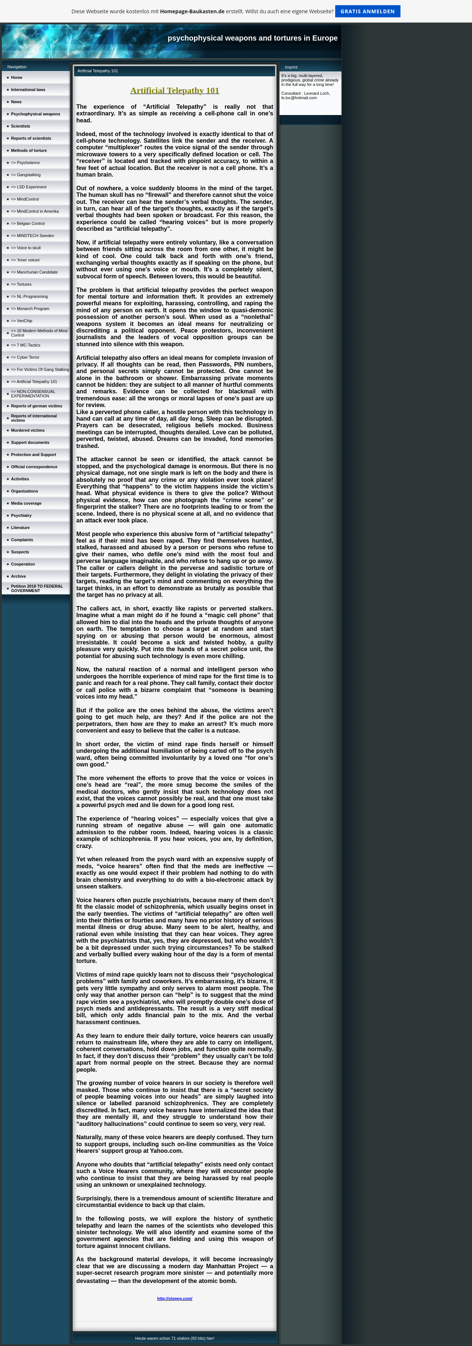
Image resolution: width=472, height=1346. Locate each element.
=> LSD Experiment (28, 187)
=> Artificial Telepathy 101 (34, 381)
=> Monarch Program (30, 308)
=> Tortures (21, 284)
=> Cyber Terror (25, 357)
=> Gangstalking (26, 175)
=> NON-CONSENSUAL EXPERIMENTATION (33, 393)
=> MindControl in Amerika (35, 211)
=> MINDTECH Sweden (32, 235)
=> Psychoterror (25, 162)
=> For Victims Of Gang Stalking (40, 369)
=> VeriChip (21, 321)
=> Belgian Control (28, 223)
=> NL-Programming (29, 296)
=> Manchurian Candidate (34, 272)
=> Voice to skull (26, 248)
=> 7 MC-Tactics (25, 345)
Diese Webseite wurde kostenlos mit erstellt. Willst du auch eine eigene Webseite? (236, 11)
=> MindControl (25, 199)
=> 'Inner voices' (25, 260)
